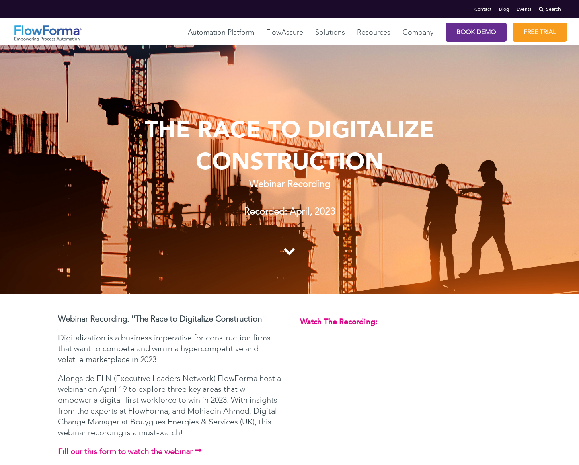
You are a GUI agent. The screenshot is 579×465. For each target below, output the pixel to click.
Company (417, 32)
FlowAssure (284, 32)
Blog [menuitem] (504, 9)
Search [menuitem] (550, 9)
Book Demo (476, 32)
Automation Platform (221, 32)
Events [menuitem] (524, 9)
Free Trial (540, 32)
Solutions (330, 32)
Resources (373, 32)
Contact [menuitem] (482, 9)
